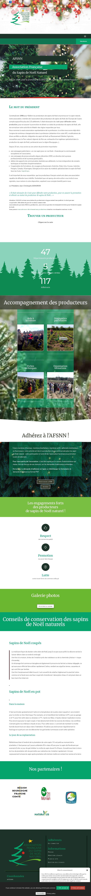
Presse (51, 852)
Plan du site (53, 859)
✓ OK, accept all (62, 888)
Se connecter (53, 843)
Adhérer (45, 487)
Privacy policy (51, 893)
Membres (83, 41)
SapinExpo (25, 171)
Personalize (41, 893)
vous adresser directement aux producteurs (32, 209)
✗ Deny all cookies (77, 888)
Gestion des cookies (56, 862)
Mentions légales (55, 855)
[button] (87, 870)
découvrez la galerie (45, 606)
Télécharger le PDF (45, 482)
